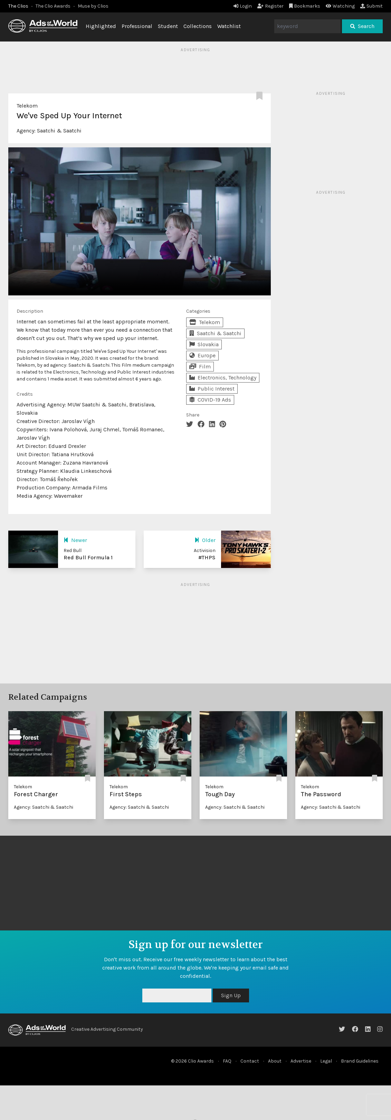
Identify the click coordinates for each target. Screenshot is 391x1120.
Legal (326, 1061)
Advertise (300, 1061)
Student (168, 26)
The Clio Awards (53, 6)
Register (270, 6)
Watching (340, 6)
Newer (75, 540)
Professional (137, 26)
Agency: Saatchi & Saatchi (43, 807)
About (275, 1061)
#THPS (207, 557)
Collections (197, 26)
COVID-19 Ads (210, 399)
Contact (249, 1061)
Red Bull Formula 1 (88, 557)
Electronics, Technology (222, 377)
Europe (202, 355)
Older (205, 540)
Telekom (27, 105)
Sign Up (231, 995)
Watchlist (229, 26)
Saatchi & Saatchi (59, 130)
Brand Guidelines (360, 1061)
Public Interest (212, 388)
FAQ (227, 1061)
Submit (371, 6)
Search (362, 26)
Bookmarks (305, 6)
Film (200, 366)
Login (242, 6)
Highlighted (101, 26)
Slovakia (204, 344)
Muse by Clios (93, 6)
